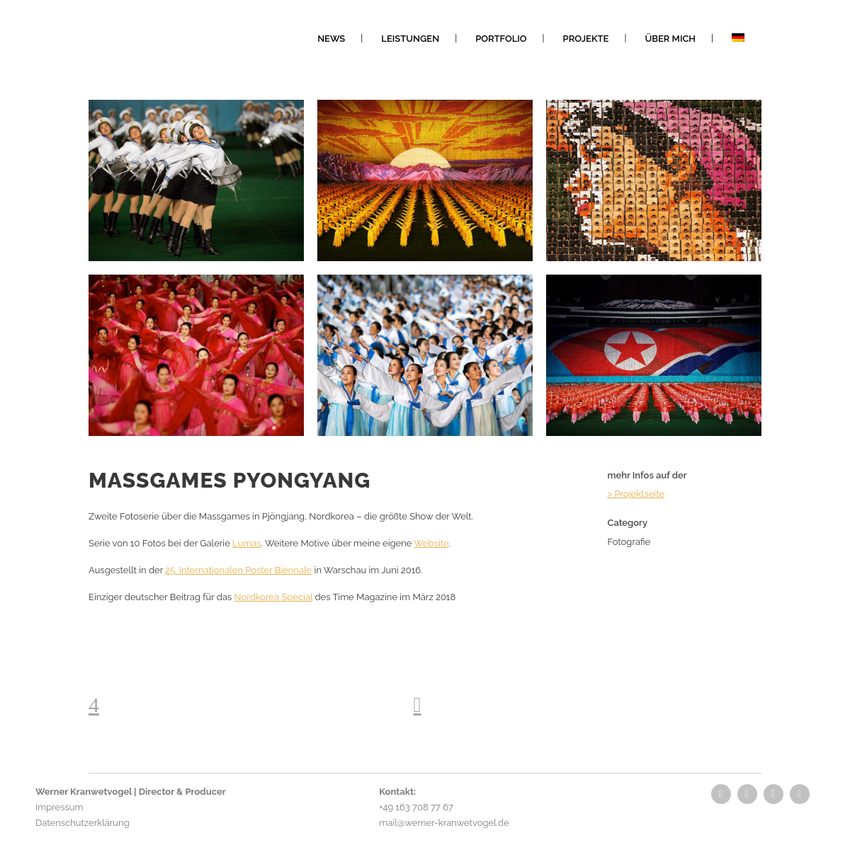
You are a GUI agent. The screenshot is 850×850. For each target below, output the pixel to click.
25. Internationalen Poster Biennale (238, 570)
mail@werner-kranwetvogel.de (444, 822)
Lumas (246, 543)
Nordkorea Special (273, 597)
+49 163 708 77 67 (416, 807)
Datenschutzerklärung (82, 822)
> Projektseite (636, 493)
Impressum (59, 807)
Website (431, 543)
